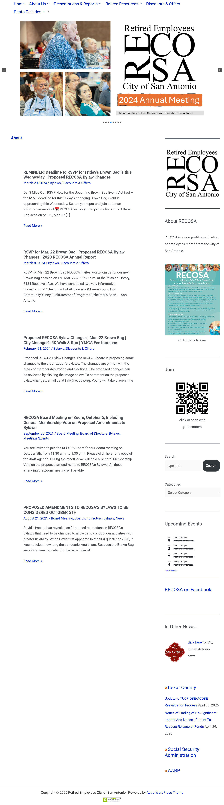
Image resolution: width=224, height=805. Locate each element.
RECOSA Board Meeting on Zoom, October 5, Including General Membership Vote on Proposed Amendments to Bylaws (74, 414)
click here (194, 634)
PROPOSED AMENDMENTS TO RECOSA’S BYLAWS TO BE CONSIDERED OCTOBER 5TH (75, 502)
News (120, 510)
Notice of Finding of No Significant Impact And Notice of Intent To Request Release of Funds (191, 712)
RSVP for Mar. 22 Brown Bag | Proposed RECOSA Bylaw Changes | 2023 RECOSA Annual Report (74, 247)
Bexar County (182, 679)
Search (170, 449)
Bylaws (55, 175)
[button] (46, 4)
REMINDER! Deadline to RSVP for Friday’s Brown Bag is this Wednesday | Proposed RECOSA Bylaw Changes (77, 167)
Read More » (32, 217)
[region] (112, 62)
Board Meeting (68, 426)
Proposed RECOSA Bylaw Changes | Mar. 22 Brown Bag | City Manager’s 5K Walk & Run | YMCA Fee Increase (74, 332)
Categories (173, 476)
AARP (174, 762)
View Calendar (171, 563)
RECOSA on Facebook (188, 582)
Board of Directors (93, 426)
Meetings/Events (36, 430)
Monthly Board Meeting (184, 533)
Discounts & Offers (76, 175)
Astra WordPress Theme (165, 785)
